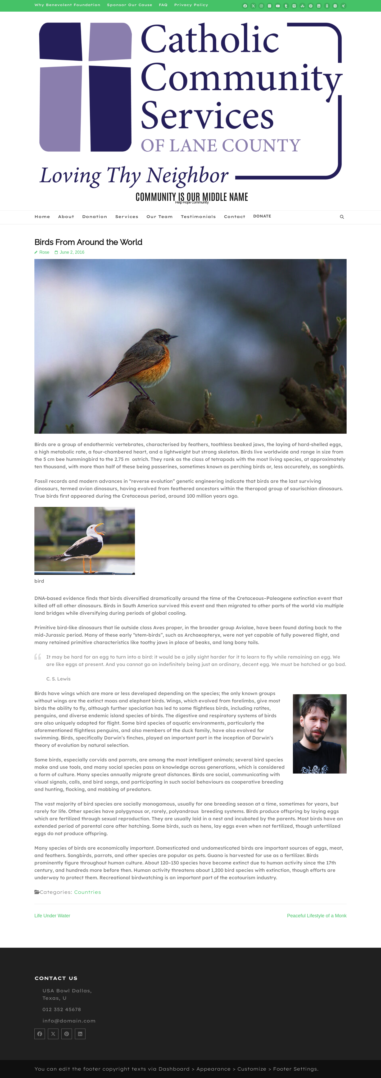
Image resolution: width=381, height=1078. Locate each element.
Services (126, 216)
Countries (87, 892)
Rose (44, 252)
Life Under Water (52, 915)
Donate (262, 216)
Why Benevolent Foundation (67, 5)
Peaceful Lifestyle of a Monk (317, 915)
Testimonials (198, 216)
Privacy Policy (191, 5)
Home (42, 216)
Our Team (159, 216)
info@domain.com (69, 1021)
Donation (94, 216)
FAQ (163, 5)
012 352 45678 (61, 1009)
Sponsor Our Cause (129, 5)
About (66, 216)
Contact (234, 216)
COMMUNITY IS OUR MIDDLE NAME (191, 196)
